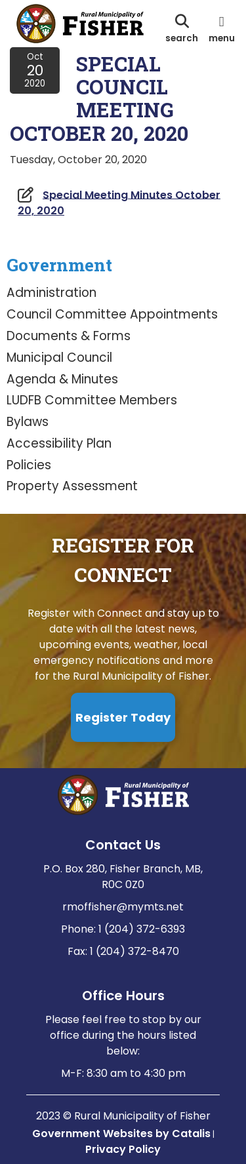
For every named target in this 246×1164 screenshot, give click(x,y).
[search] (181, 28)
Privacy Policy (123, 1149)
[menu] (221, 28)
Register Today (123, 717)
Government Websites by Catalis (121, 1133)
